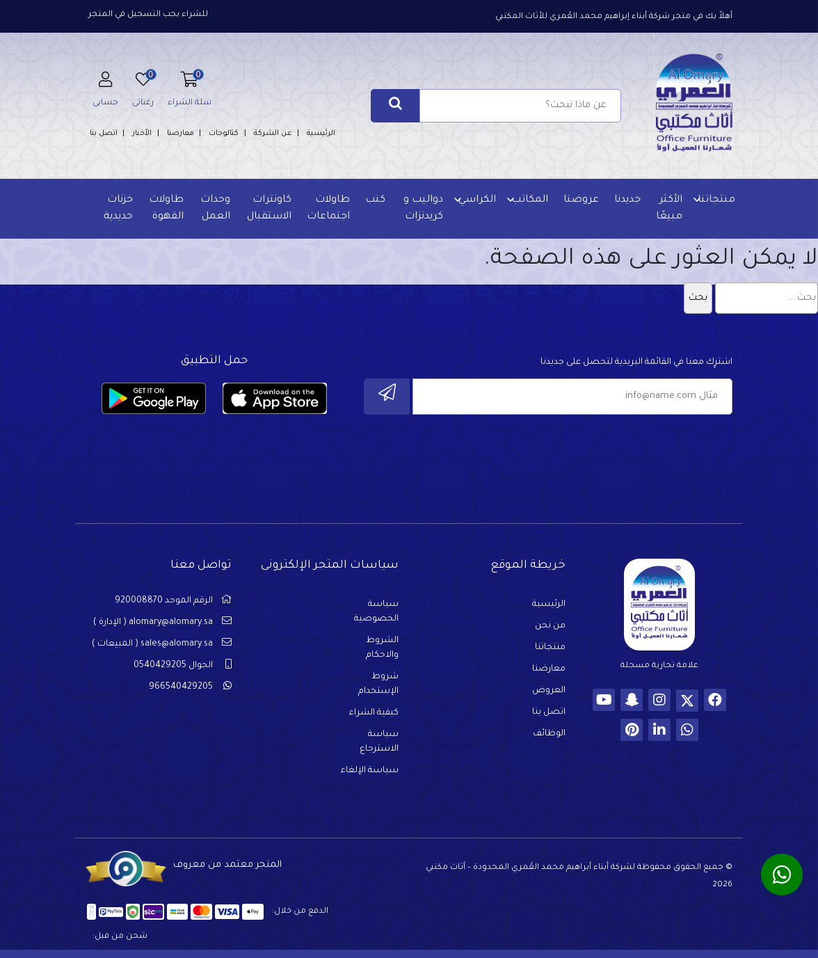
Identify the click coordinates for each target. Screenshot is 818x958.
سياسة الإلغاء (370, 771)
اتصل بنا (104, 133)
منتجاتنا (716, 200)
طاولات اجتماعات (328, 209)
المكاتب (529, 200)
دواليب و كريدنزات (423, 209)
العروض (549, 691)
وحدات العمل (215, 209)
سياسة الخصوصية (376, 612)
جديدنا (627, 200)
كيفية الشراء (374, 713)
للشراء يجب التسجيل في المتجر (148, 14)
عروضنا (581, 200)
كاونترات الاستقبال (269, 209)
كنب (375, 200)
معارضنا (180, 133)
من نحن (550, 626)
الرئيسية (321, 133)
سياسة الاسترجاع (379, 742)
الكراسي (477, 200)
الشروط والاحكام (382, 648)
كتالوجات (224, 133)
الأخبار (142, 133)
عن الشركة (273, 133)
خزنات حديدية (118, 209)
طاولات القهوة (166, 209)
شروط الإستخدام (378, 684)
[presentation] (626, 454)
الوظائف (549, 734)
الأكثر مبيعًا (669, 209)
